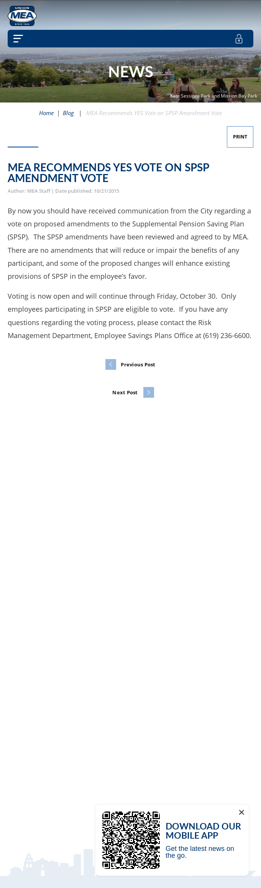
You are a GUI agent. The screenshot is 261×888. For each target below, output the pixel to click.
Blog (68, 113)
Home (46, 113)
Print (240, 136)
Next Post (125, 392)
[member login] (239, 39)
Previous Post (138, 364)
